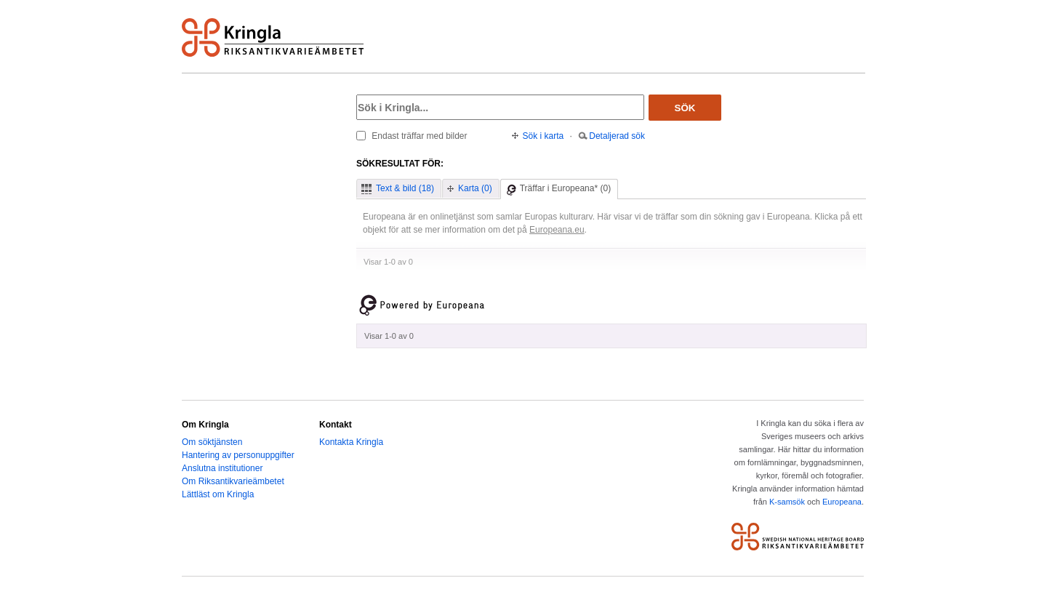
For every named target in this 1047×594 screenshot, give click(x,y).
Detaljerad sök (617, 136)
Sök (685, 108)
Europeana (842, 501)
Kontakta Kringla (351, 442)
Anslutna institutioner (222, 468)
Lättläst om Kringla (218, 494)
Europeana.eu (557, 230)
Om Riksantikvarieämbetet (233, 481)
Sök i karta (543, 136)
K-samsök (787, 501)
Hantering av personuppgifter (238, 455)
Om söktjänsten (212, 442)
